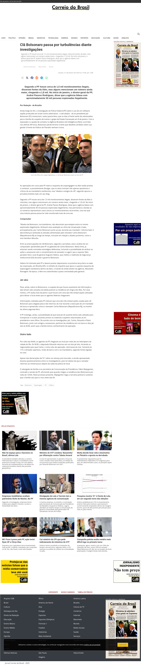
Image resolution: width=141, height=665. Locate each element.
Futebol (42, 628)
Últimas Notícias (29, 67)
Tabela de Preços (85, 592)
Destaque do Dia (10, 611)
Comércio (77, 611)
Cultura (106, 38)
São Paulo (43, 653)
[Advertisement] (70, 22)
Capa (3, 38)
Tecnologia (53, 38)
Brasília (76, 603)
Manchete (42, 67)
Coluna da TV (78, 607)
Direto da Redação (11, 615)
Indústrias (43, 632)
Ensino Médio (9, 628)
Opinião (22, 38)
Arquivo (125, 38)
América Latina (79, 598)
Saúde (115, 38)
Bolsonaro (28, 385)
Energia (64, 38)
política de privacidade (92, 645)
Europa (7, 632)
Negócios (41, 38)
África (41, 598)
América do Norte (46, 603)
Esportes (84, 38)
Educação (95, 38)
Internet (76, 615)
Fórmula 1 (43, 623)
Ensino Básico (9, 623)
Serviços (76, 636)
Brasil (31, 38)
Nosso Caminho (68, 592)
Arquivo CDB (9, 598)
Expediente (53, 592)
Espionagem (38, 385)
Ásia (40, 607)
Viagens (42, 657)
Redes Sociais (79, 628)
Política (12, 38)
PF (45, 385)
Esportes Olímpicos (46, 619)
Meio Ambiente (45, 636)
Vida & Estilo (78, 653)
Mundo (74, 38)
